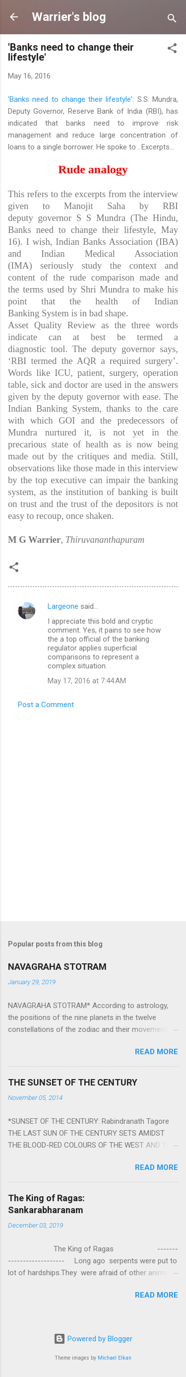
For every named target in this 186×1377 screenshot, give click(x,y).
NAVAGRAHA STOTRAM (57, 966)
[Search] (172, 20)
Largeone (63, 606)
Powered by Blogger (93, 1338)
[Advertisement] (93, 812)
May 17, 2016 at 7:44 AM (87, 680)
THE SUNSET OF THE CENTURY (72, 1082)
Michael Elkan (114, 1358)
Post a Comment (46, 704)
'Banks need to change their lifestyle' (70, 99)
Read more (156, 1051)
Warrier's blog (69, 17)
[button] (172, 50)
